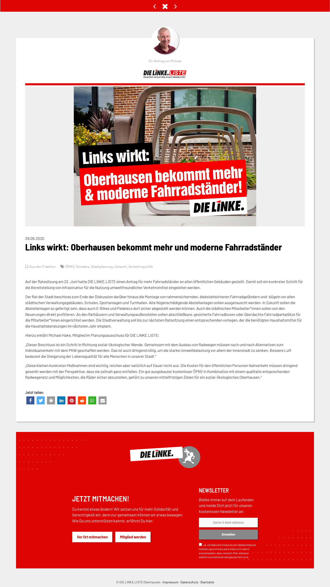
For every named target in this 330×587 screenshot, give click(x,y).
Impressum (170, 582)
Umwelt (123, 266)
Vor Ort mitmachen (92, 536)
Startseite (207, 582)
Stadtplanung (104, 266)
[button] (30, 400)
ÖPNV (71, 266)
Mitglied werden (133, 536)
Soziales (84, 266)
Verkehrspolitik (144, 266)
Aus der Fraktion (42, 266)
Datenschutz (245, 544)
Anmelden (228, 534)
